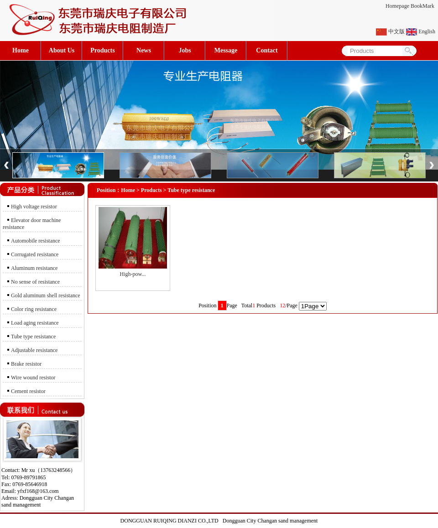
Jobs (184, 50)
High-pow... (133, 274)
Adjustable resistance (34, 350)
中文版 (396, 31)
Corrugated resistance (34, 254)
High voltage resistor (34, 206)
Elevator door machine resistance (32, 223)
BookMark (422, 6)
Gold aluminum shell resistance (45, 295)
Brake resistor (26, 364)
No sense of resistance (35, 282)
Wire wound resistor (33, 377)
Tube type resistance (33, 336)
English (426, 31)
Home (20, 50)
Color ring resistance (34, 309)
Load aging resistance (35, 323)
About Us (61, 50)
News (143, 50)
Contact (266, 50)
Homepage (397, 6)
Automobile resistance (35, 241)
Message (226, 50)
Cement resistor (28, 391)
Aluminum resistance (34, 268)
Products (102, 50)
